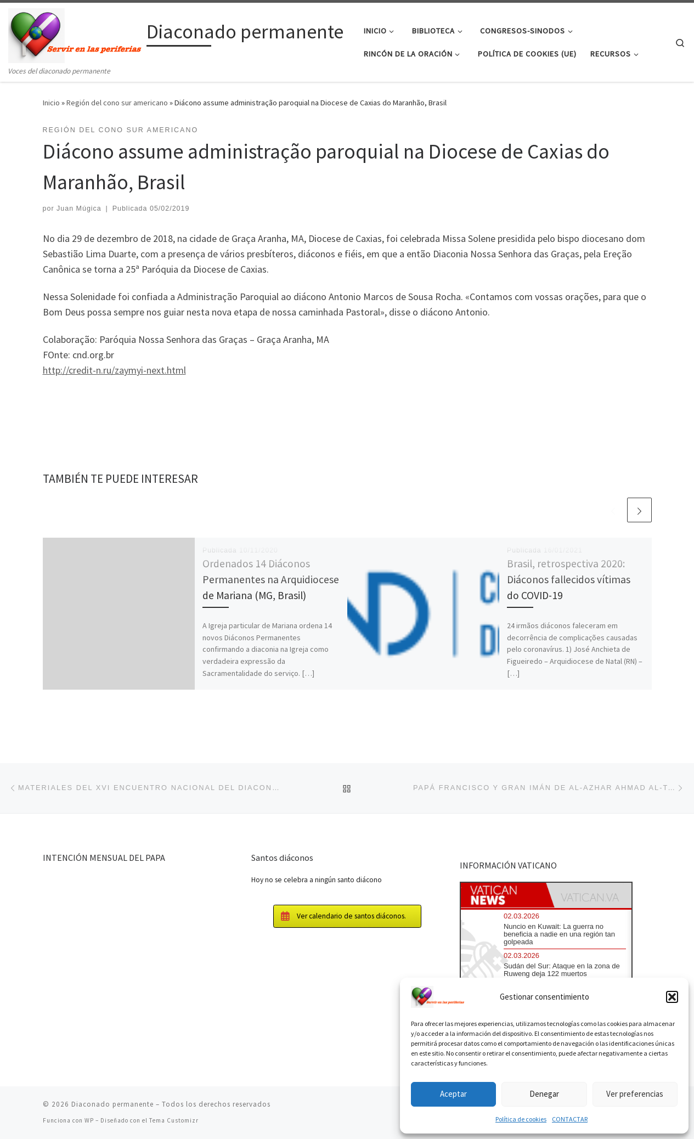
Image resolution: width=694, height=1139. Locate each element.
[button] (672, 996)
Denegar (544, 1094)
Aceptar (453, 1094)
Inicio (51, 103)
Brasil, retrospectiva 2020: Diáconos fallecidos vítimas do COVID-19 (568, 579)
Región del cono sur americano (117, 103)
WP (89, 1120)
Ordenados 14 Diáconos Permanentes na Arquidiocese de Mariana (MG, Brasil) (270, 579)
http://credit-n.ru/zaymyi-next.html (114, 370)
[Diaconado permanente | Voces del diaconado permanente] (75, 33)
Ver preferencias (634, 1094)
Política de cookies (520, 1119)
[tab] (503, 895)
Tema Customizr (174, 1120)
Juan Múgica (79, 208)
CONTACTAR (570, 1119)
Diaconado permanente (112, 1104)
